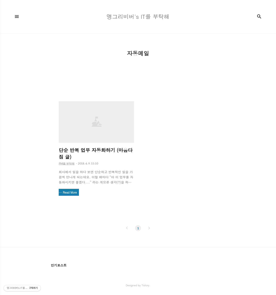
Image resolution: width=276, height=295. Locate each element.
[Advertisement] (138, 71)
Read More (70, 192)
